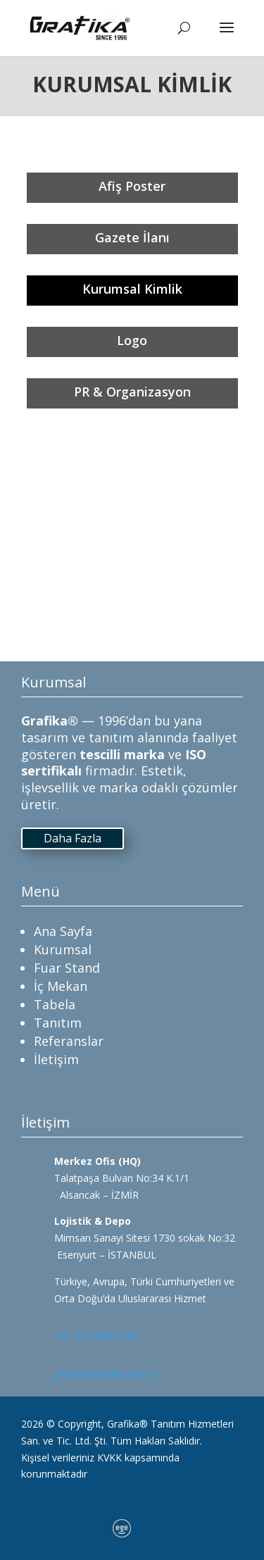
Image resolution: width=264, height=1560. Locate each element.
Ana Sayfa (63, 931)
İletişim (56, 1059)
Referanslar (68, 1040)
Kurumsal (63, 949)
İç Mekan (60, 986)
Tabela (54, 1004)
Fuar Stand (67, 967)
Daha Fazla (72, 838)
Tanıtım (58, 1022)
